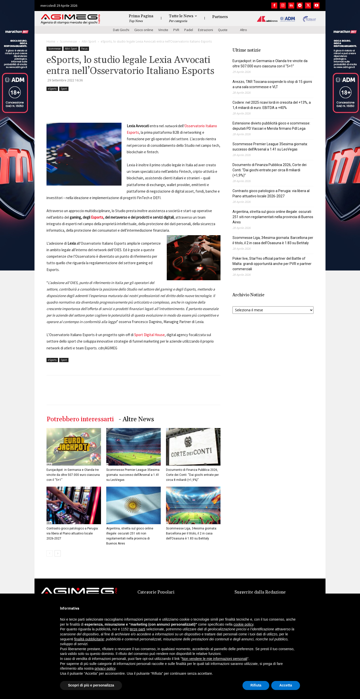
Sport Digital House (149, 334)
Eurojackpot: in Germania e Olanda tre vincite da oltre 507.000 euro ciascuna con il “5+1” (73, 475)
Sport (64, 88)
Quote (223, 30)
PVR (176, 30)
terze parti (137, 629)
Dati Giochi (121, 30)
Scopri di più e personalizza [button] (91, 685)
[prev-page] (49, 553)
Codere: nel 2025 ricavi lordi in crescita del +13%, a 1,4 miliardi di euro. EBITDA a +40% (271, 105)
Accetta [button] (285, 685)
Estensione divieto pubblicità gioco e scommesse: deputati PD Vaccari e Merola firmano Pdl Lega (271, 125)
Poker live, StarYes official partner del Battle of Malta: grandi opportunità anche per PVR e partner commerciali (272, 263)
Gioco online (143, 30)
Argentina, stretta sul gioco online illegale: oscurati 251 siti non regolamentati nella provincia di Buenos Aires (272, 217)
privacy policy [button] (105, 668)
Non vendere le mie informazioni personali (214, 659)
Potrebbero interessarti (80, 419)
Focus (84, 48)
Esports (97, 217)
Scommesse (68, 41)
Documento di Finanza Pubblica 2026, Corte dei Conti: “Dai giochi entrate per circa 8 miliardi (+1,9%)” (192, 475)
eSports (52, 88)
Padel (188, 30)
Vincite (163, 30)
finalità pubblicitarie (89, 639)
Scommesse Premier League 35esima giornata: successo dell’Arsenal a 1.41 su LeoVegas (133, 475)
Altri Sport (89, 41)
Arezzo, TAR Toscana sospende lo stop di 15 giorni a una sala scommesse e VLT (272, 84)
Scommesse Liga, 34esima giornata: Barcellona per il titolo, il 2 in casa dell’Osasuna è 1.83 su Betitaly (191, 533)
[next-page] (57, 553)
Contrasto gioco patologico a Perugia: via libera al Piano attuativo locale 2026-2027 (72, 533)
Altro (243, 30)
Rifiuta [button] (256, 685)
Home (50, 41)
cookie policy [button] (243, 624)
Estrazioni (205, 30)
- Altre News (136, 419)
